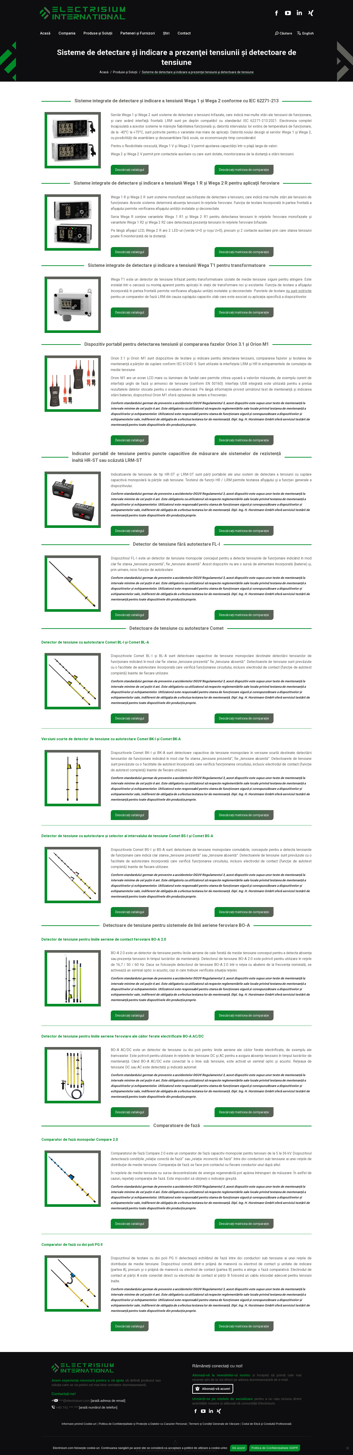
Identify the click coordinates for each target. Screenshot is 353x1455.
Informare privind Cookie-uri (79, 1423)
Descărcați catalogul (129, 170)
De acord (238, 1448)
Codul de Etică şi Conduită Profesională (266, 1423)
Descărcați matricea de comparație (244, 170)
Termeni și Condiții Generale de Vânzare (214, 1423)
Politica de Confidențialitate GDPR (274, 1448)
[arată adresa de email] (108, 1400)
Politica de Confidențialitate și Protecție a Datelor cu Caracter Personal (143, 1423)
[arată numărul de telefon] (98, 1407)
